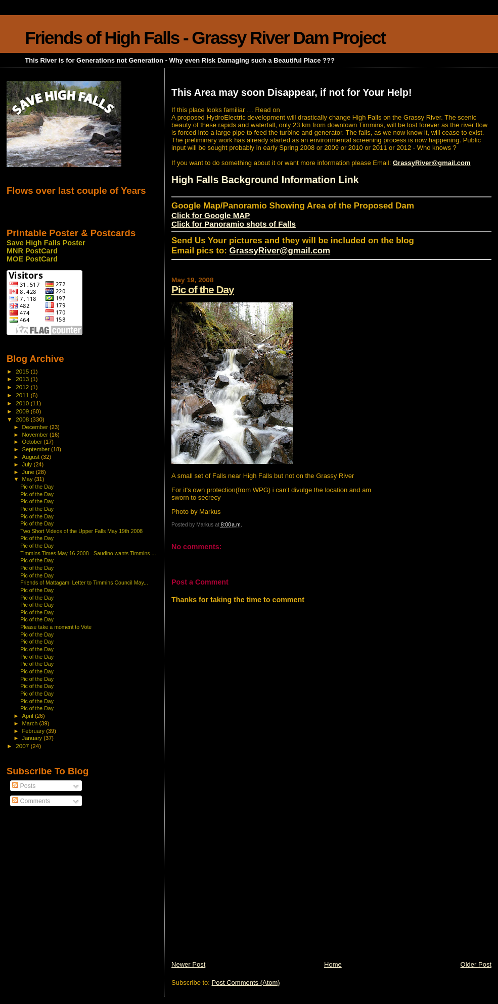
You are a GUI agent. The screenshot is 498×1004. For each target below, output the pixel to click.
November (36, 435)
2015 (23, 371)
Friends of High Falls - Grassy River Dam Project (205, 37)
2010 (23, 403)
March (30, 723)
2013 (23, 379)
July (28, 464)
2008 (23, 419)
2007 (23, 746)
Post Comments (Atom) (246, 982)
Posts (23, 785)
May (28, 479)
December (36, 427)
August (31, 457)
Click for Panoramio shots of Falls (233, 224)
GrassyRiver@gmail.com (432, 163)
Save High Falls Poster (46, 243)
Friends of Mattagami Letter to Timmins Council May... (84, 582)
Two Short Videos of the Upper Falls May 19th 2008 (81, 531)
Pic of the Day (202, 289)
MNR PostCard (32, 251)
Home (333, 964)
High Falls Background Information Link (265, 179)
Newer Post (188, 964)
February (34, 731)
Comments (31, 801)
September (37, 449)
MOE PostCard (32, 259)
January (33, 738)
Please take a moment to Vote (56, 627)
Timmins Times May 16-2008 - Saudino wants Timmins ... (88, 553)
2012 (23, 387)
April (28, 716)
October (33, 442)
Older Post (476, 964)
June (29, 472)
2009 (23, 411)
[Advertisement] (247, 889)
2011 (23, 395)
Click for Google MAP (210, 215)
